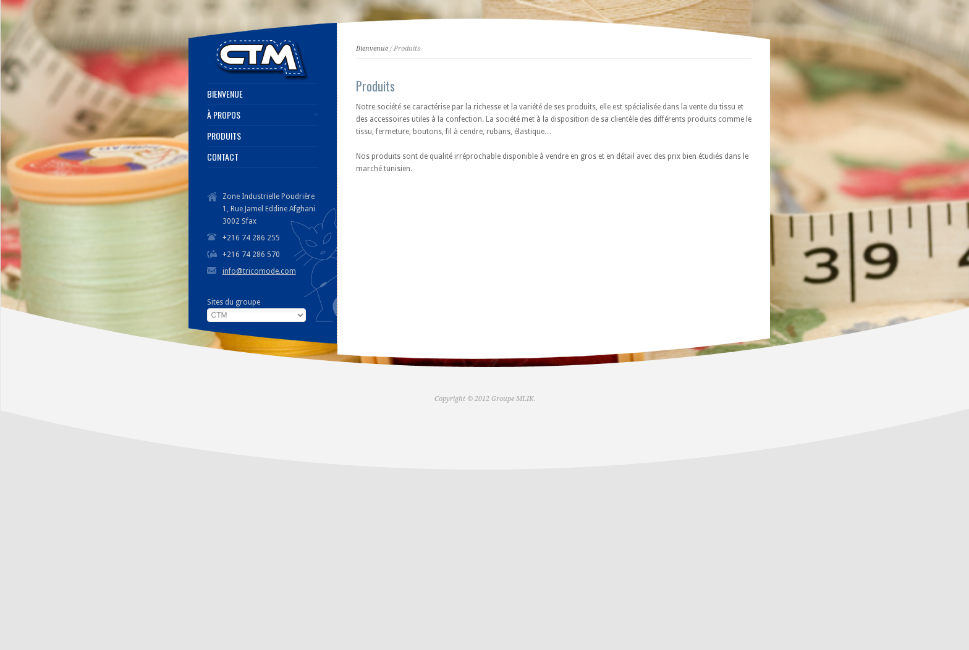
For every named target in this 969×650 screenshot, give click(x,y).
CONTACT (223, 157)
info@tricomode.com (259, 271)
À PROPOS (223, 115)
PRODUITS (224, 136)
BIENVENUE (225, 94)
